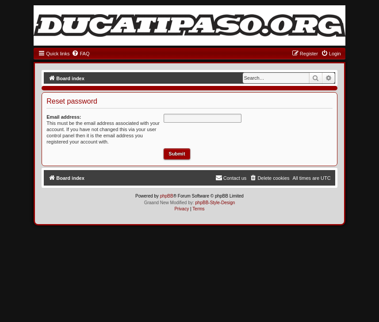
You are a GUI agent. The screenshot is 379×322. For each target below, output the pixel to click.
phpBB (166, 196)
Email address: (63, 117)
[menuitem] (80, 53)
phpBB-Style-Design (215, 202)
